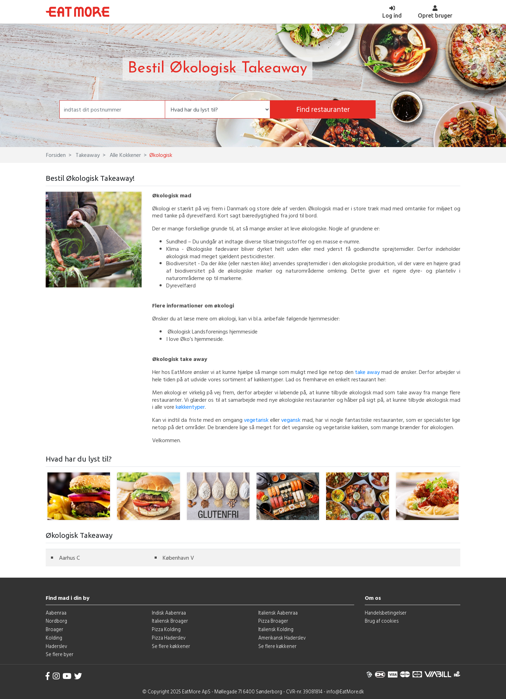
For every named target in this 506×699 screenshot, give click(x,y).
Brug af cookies (381, 620)
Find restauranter (323, 109)
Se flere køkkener (171, 646)
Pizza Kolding (166, 629)
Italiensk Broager (170, 620)
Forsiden (56, 155)
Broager (54, 629)
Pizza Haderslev (169, 637)
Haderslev (56, 646)
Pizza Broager (273, 620)
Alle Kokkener (124, 155)
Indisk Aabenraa (169, 612)
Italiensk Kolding (275, 629)
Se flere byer (59, 654)
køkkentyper (190, 406)
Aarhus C (69, 557)
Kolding (54, 637)
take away (367, 372)
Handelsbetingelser (386, 612)
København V (178, 557)
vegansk (290, 419)
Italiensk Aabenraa (278, 612)
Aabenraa (56, 612)
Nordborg (56, 620)
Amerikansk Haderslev (282, 637)
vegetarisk (256, 419)
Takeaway (87, 155)
